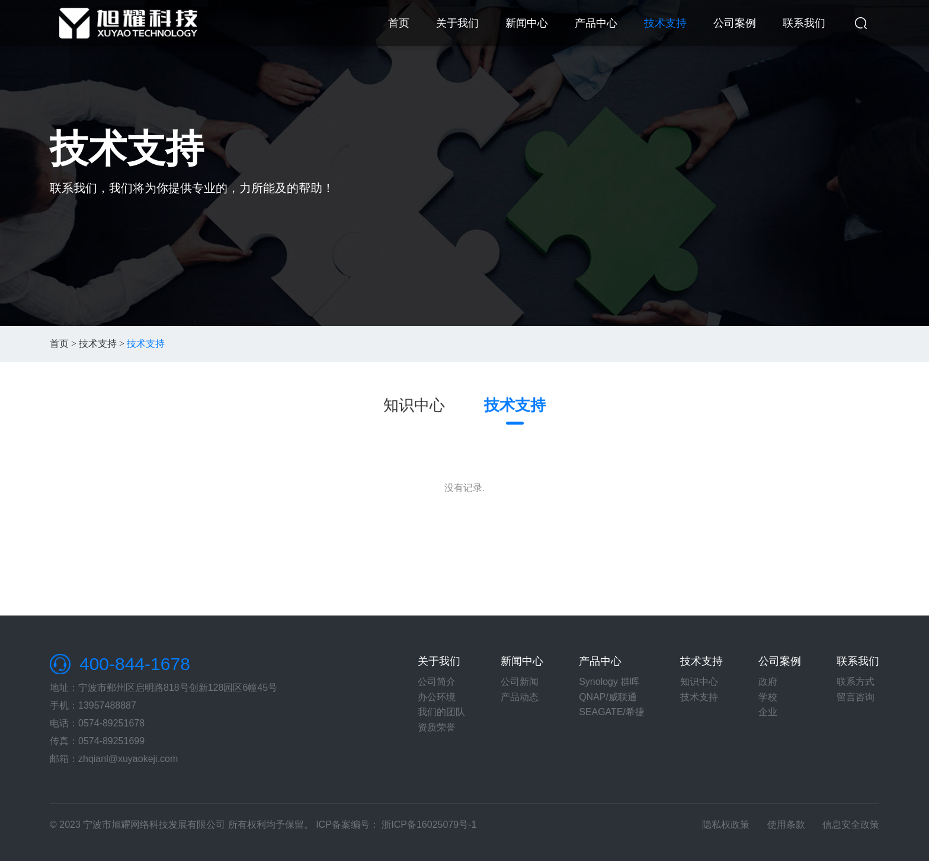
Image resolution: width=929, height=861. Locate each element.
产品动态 (520, 697)
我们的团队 (441, 712)
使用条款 (786, 824)
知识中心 (414, 405)
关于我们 (457, 23)
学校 (767, 697)
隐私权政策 (725, 824)
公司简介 (437, 682)
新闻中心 (526, 23)
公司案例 (734, 23)
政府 (767, 682)
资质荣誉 (437, 727)
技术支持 (665, 23)
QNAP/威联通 (608, 697)
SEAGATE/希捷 (612, 712)
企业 (767, 712)
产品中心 (596, 23)
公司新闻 (520, 682)
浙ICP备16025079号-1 (429, 824)
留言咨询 (855, 697)
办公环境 (437, 697)
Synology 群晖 (609, 682)
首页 (398, 23)
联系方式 (855, 682)
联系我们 (804, 23)
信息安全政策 (850, 824)
